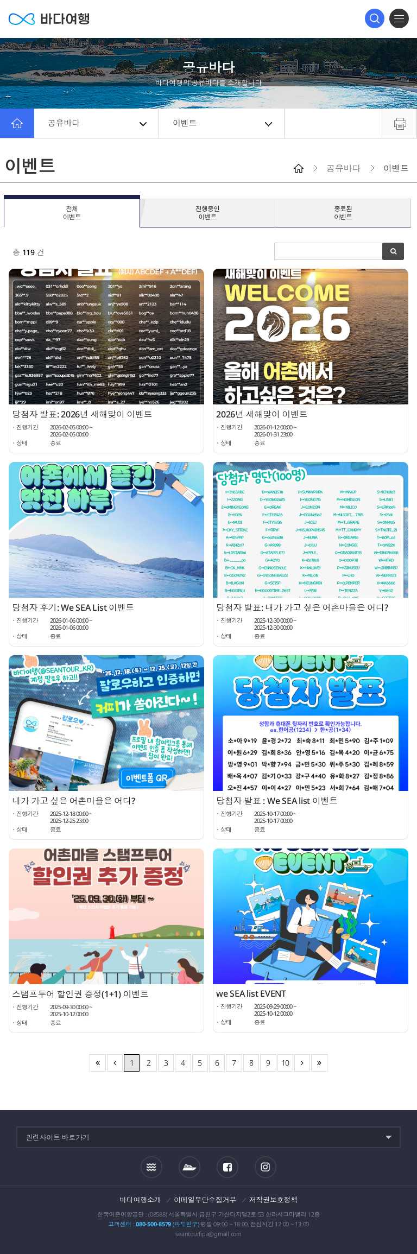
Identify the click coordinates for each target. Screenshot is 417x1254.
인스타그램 (265, 1166)
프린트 (399, 123)
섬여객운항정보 (189, 1167)
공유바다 (97, 123)
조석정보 (151, 1166)
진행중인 (208, 213)
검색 (374, 18)
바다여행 (49, 19)
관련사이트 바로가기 (58, 1137)
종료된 (343, 213)
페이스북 (227, 1167)
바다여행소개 (140, 1200)
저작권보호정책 (273, 1200)
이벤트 (222, 123)
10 (285, 1062)
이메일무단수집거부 (205, 1200)
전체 (72, 213)
